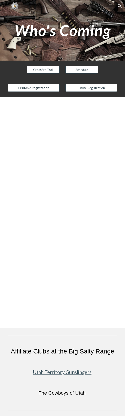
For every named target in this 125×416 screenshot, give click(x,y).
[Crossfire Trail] (43, 70)
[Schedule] (82, 70)
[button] (5, 6)
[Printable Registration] (33, 88)
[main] (62, 30)
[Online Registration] (91, 88)
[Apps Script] (62, 212)
